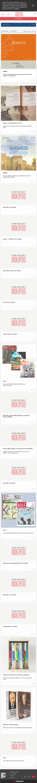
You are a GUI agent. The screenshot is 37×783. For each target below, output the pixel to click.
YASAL (12, 775)
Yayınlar (6, 24)
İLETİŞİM (13, 773)
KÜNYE (12, 777)
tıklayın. (17, 8)
